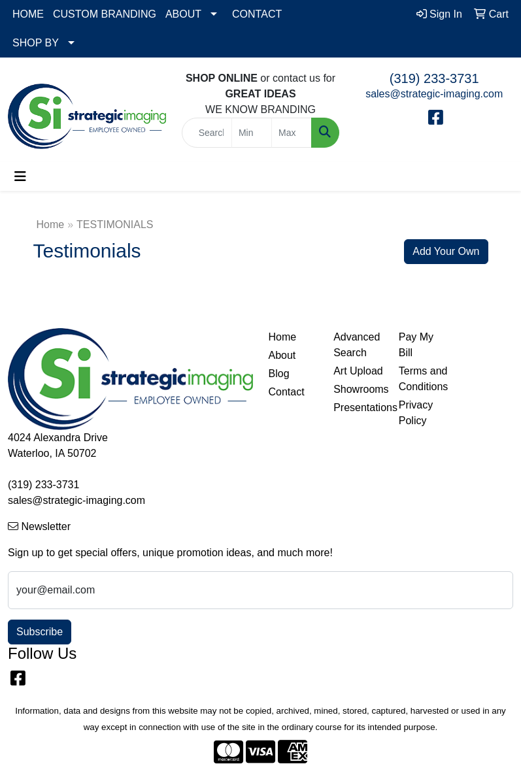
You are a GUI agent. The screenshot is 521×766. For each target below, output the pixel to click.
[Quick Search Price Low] (251, 133)
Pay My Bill (416, 344)
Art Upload (358, 370)
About (282, 355)
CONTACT (257, 14)
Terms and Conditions (423, 378)
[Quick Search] (207, 133)
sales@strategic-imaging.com (434, 93)
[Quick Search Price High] (291, 133)
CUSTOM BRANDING (104, 14)
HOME (28, 14)
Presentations (358, 407)
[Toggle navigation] (20, 176)
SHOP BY (35, 42)
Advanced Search (356, 344)
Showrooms (358, 389)
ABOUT (183, 14)
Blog (279, 373)
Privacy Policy (416, 412)
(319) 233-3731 (434, 78)
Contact (287, 391)
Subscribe (39, 631)
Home (51, 224)
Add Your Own (445, 251)
